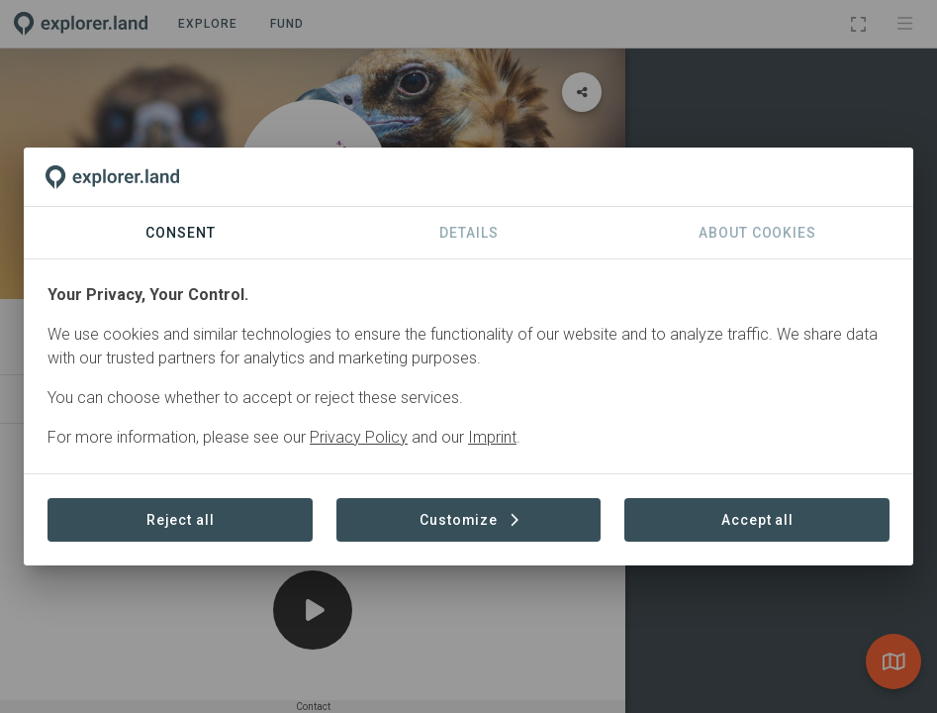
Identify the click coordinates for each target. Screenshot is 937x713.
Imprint (492, 437)
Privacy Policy (359, 437)
